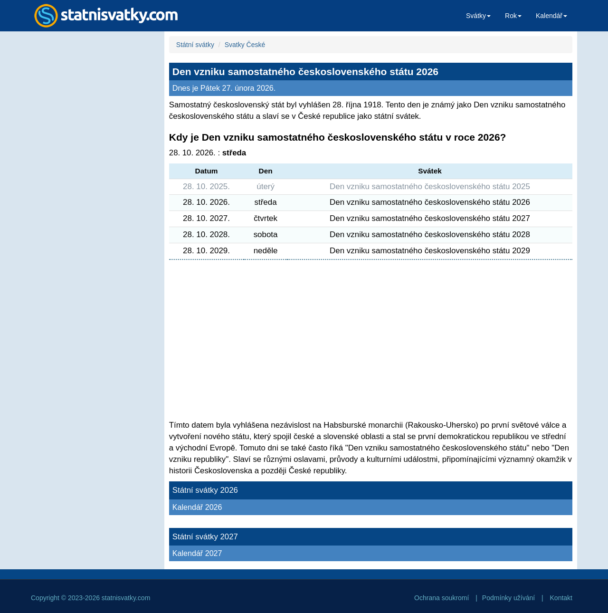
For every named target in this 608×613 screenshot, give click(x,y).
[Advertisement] (93, 183)
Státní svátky (195, 44)
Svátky (478, 15)
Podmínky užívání (508, 598)
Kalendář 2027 (197, 553)
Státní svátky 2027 (205, 536)
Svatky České (245, 44)
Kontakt (561, 598)
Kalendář (551, 15)
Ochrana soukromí (441, 598)
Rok (513, 15)
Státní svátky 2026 (205, 490)
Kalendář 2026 (197, 507)
